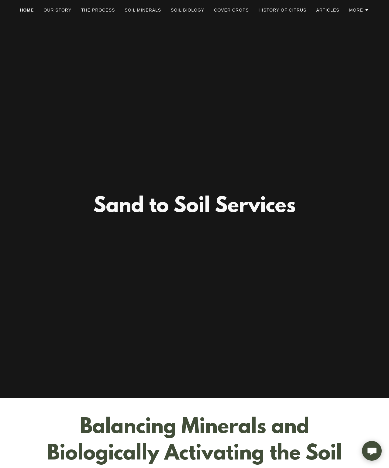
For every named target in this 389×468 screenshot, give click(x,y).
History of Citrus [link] (283, 10)
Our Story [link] (57, 10)
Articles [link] (327, 10)
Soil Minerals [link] (143, 10)
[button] (359, 10)
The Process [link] (98, 10)
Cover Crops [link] (231, 10)
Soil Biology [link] (187, 10)
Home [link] (27, 10)
